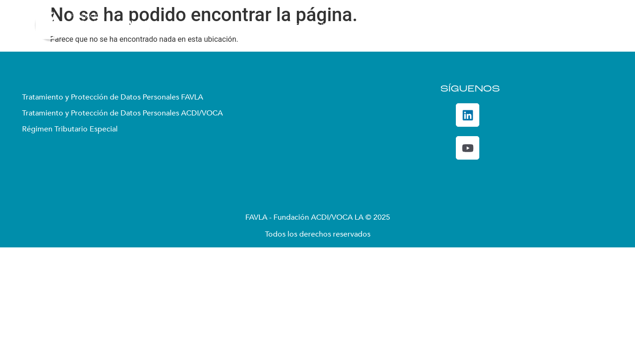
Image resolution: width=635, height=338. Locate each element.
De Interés (541, 25)
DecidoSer (484, 25)
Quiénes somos (253, 25)
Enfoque (310, 26)
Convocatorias (423, 26)
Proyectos (360, 25)
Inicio (202, 26)
